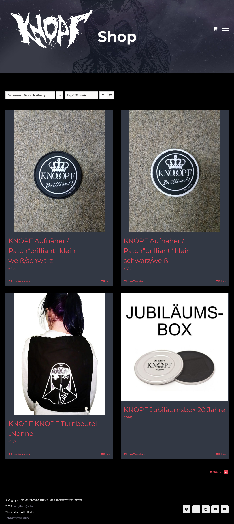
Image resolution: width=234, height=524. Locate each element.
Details (106, 281)
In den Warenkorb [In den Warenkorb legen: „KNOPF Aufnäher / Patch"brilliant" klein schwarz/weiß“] (135, 281)
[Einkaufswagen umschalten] (215, 28)
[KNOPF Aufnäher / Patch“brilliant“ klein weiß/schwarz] (59, 171)
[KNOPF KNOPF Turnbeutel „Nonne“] (59, 354)
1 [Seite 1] (220, 471)
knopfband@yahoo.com (26, 506)
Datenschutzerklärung (17, 517)
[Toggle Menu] (225, 29)
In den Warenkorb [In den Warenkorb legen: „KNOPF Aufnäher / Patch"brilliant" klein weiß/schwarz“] (20, 281)
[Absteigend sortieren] (59, 95)
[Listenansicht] (110, 95)
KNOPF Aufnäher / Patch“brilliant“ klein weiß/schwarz (42, 251)
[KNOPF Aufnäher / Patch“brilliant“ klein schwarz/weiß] (174, 171)
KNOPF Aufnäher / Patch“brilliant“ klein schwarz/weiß (157, 251)
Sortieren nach (27, 95)
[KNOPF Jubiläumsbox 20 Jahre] (174, 347)
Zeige (76, 95)
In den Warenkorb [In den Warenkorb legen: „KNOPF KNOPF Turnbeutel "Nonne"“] (20, 454)
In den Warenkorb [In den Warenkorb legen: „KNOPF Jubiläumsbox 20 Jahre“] (135, 454)
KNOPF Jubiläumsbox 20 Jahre (174, 410)
